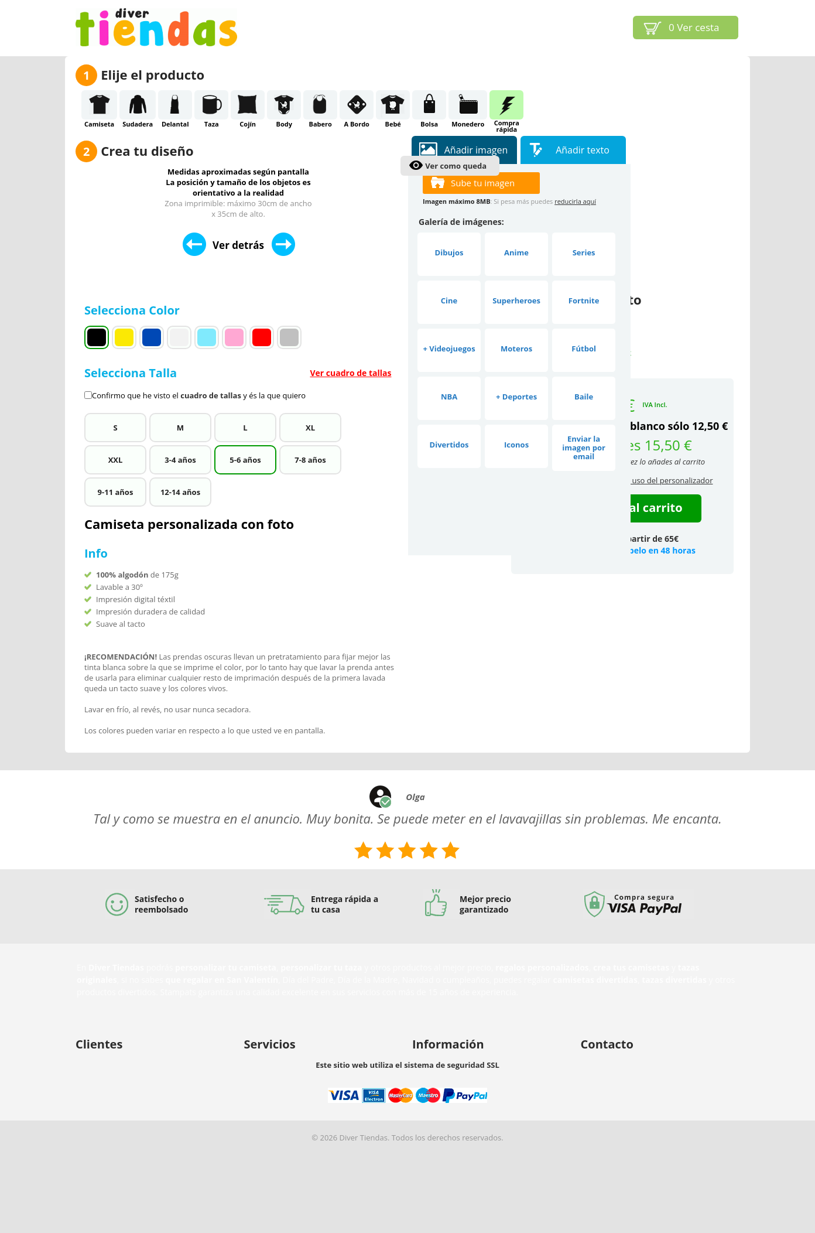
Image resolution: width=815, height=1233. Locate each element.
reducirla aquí (575, 201)
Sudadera (137, 104)
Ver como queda (456, 165)
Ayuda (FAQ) (97, 1077)
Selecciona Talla (241, 383)
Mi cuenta (93, 1062)
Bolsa (429, 104)
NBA (449, 396)
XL (310, 427)
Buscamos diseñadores (285, 1062)
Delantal (175, 104)
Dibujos (449, 252)
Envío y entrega (103, 1092)
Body (284, 104)
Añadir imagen (476, 150)
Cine (449, 300)
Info (96, 553)
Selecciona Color (133, 310)
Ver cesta (694, 27)
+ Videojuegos (449, 348)
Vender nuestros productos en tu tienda (315, 1107)
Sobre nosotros (439, 1062)
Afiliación (260, 1092)
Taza (211, 104)
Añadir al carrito (634, 507)
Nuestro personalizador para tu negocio (314, 1077)
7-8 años (310, 460)
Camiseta (99, 104)
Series (584, 252)
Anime (516, 252)
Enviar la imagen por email (583, 447)
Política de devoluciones (118, 1107)
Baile (583, 396)
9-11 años (115, 492)
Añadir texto (582, 150)
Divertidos (449, 444)
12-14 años (180, 492)
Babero (320, 104)
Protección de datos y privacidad (133, 1123)
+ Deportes (516, 396)
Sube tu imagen (483, 183)
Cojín (248, 104)
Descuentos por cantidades (292, 1123)
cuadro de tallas (210, 395)
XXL (115, 460)
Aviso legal (431, 1092)
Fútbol (583, 348)
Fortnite (584, 300)
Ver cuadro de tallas (350, 372)
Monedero (467, 104)
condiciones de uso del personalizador (645, 480)
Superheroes (516, 300)
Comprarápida (506, 104)
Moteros (516, 348)
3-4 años (180, 460)
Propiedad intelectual (450, 1077)
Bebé (393, 104)
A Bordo (357, 104)
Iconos (516, 444)
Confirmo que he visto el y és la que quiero (199, 395)
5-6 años (245, 460)
